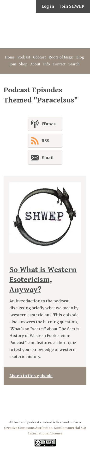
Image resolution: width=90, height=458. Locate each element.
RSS (40, 141)
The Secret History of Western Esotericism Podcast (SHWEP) (45, 31)
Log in (48, 6)
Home (10, 57)
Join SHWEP (72, 6)
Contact (59, 64)
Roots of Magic (61, 57)
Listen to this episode (31, 375)
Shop (23, 64)
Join (13, 64)
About (35, 64)
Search (73, 64)
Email (42, 158)
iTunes (43, 124)
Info (46, 64)
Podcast (24, 57)
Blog (80, 57)
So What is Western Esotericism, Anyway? (43, 279)
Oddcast (39, 57)
